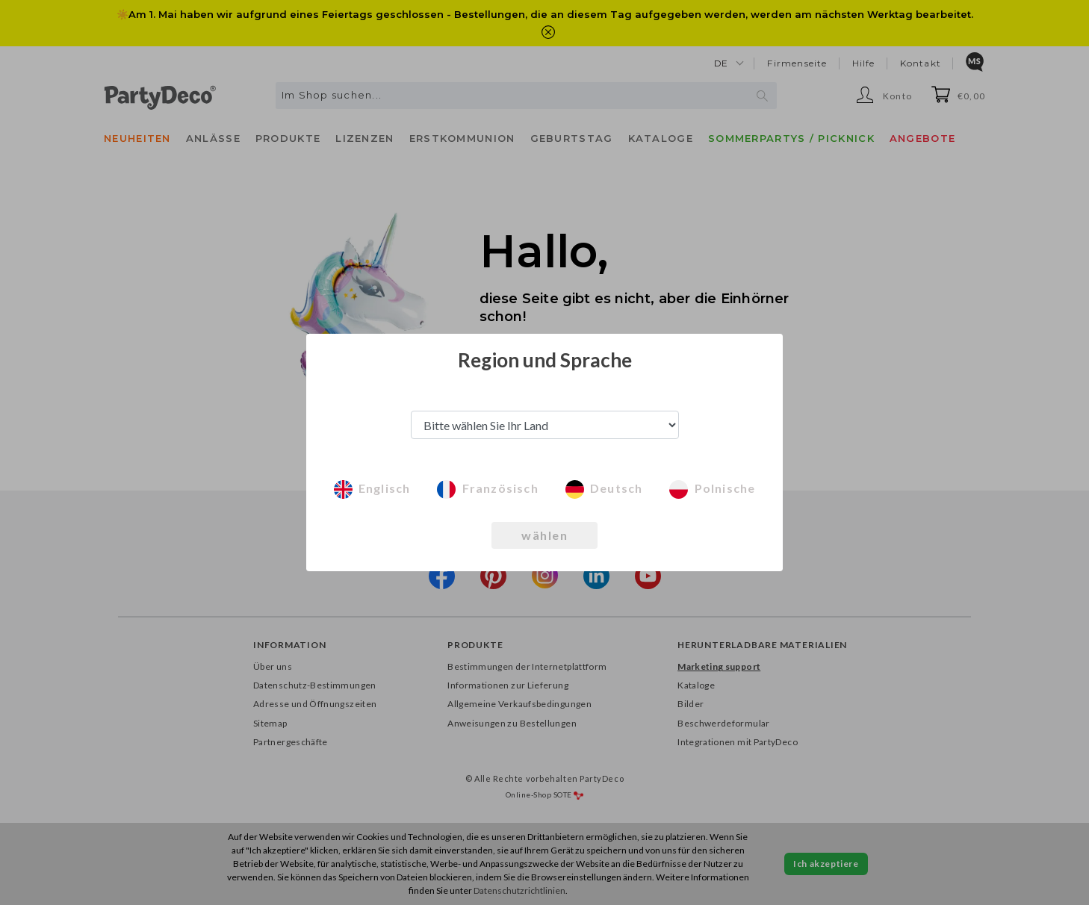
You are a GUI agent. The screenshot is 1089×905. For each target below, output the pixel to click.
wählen (544, 535)
